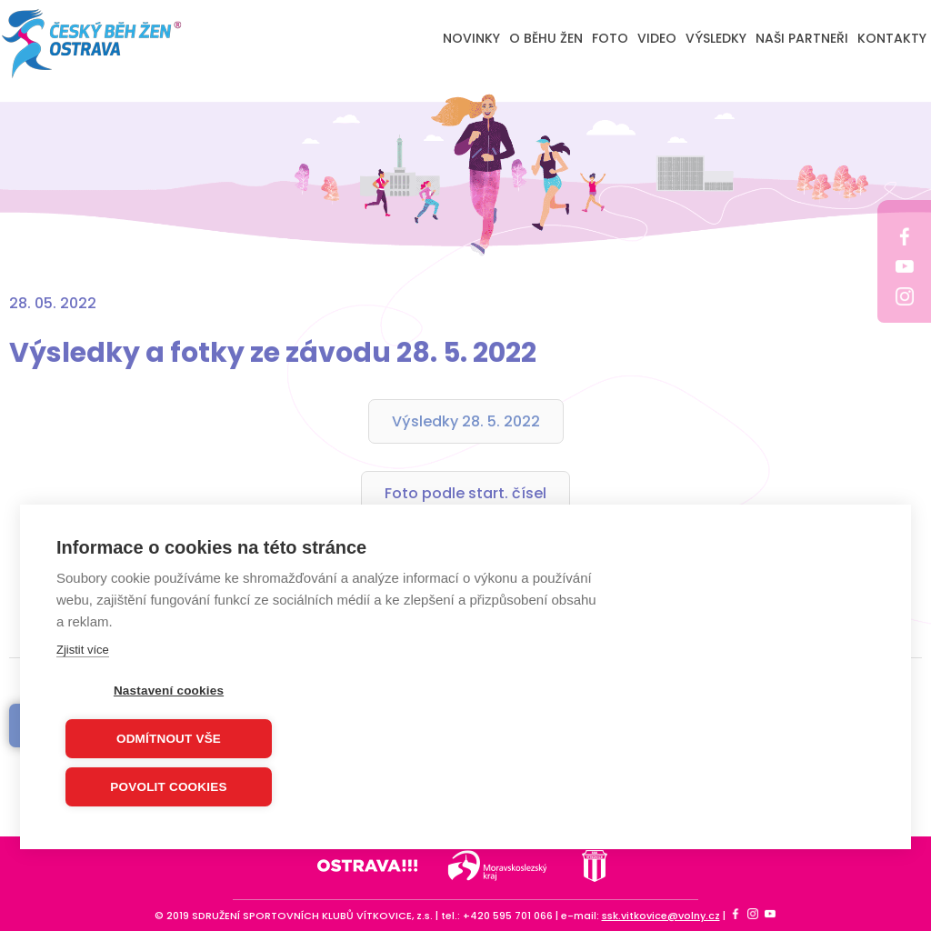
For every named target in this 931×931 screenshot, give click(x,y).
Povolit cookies (168, 788)
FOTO (610, 38)
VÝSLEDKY (716, 38)
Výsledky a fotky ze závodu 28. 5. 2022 (272, 353)
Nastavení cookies (169, 691)
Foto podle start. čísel (465, 493)
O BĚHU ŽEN (546, 38)
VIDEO (656, 38)
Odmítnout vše (168, 739)
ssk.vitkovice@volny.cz (661, 915)
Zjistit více (82, 650)
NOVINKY (471, 38)
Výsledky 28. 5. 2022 (466, 421)
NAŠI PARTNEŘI (802, 38)
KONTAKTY (891, 38)
